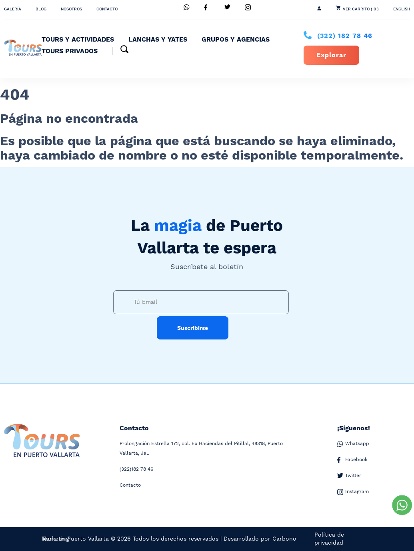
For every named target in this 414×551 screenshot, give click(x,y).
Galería (12, 9)
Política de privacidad (329, 539)
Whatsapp (353, 444)
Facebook (352, 460)
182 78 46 (344, 36)
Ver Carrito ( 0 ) (361, 9)
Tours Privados (70, 51)
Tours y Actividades (78, 40)
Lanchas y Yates (157, 40)
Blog (41, 9)
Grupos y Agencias (236, 40)
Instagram (353, 492)
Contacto (107, 9)
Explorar (331, 55)
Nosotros (71, 9)
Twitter (349, 476)
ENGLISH (401, 9)
